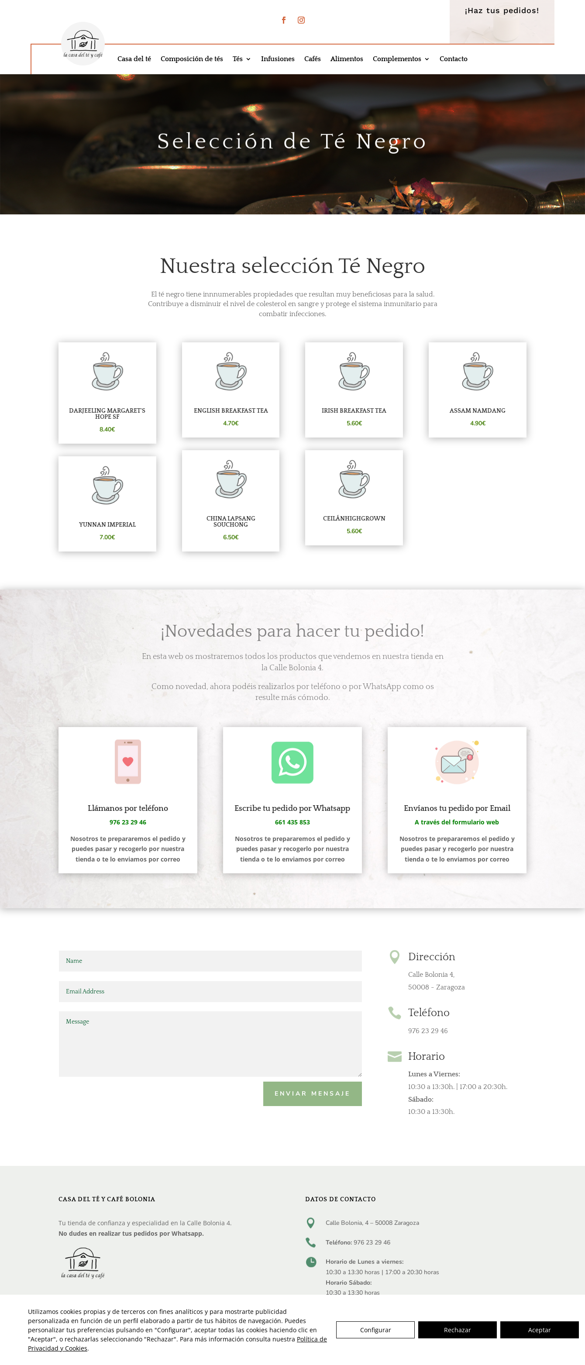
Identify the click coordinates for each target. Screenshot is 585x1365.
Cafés (312, 59)
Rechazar (457, 1330)
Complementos (397, 59)
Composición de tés (192, 59)
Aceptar (539, 1330)
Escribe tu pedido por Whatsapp (292, 808)
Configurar (375, 1330)
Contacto (454, 59)
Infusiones (278, 59)
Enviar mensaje (313, 1093)
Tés (238, 59)
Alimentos (346, 59)
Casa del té (134, 59)
